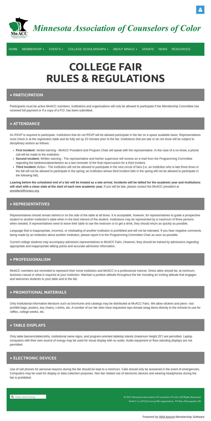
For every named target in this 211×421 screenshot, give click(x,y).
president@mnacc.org (24, 190)
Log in (200, 10)
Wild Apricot (167, 417)
